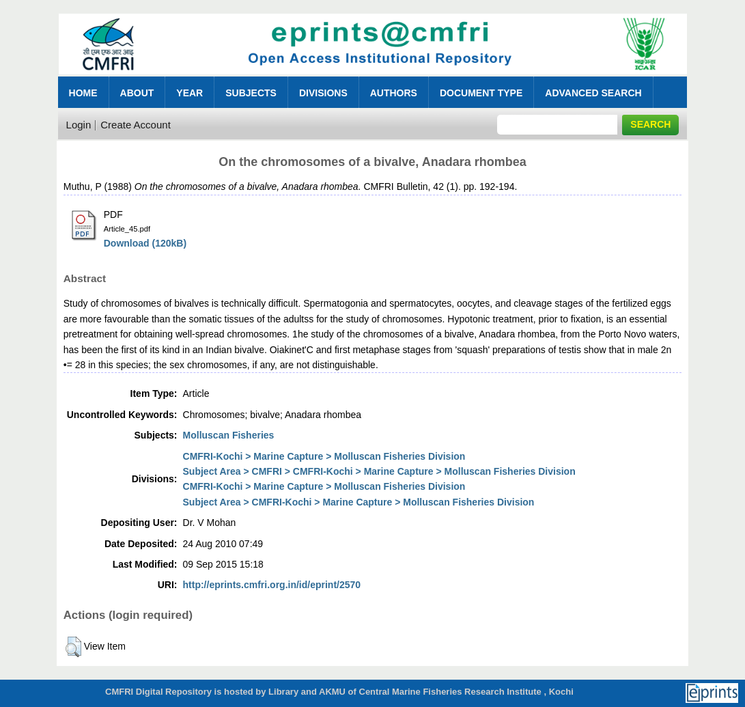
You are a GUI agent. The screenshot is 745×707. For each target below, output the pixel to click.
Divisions (323, 92)
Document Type (481, 92)
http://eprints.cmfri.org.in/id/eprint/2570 (272, 584)
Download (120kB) (145, 243)
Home (83, 92)
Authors (393, 92)
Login (79, 124)
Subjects (251, 92)
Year (189, 92)
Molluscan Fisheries (229, 435)
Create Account (135, 124)
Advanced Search (593, 92)
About (137, 92)
